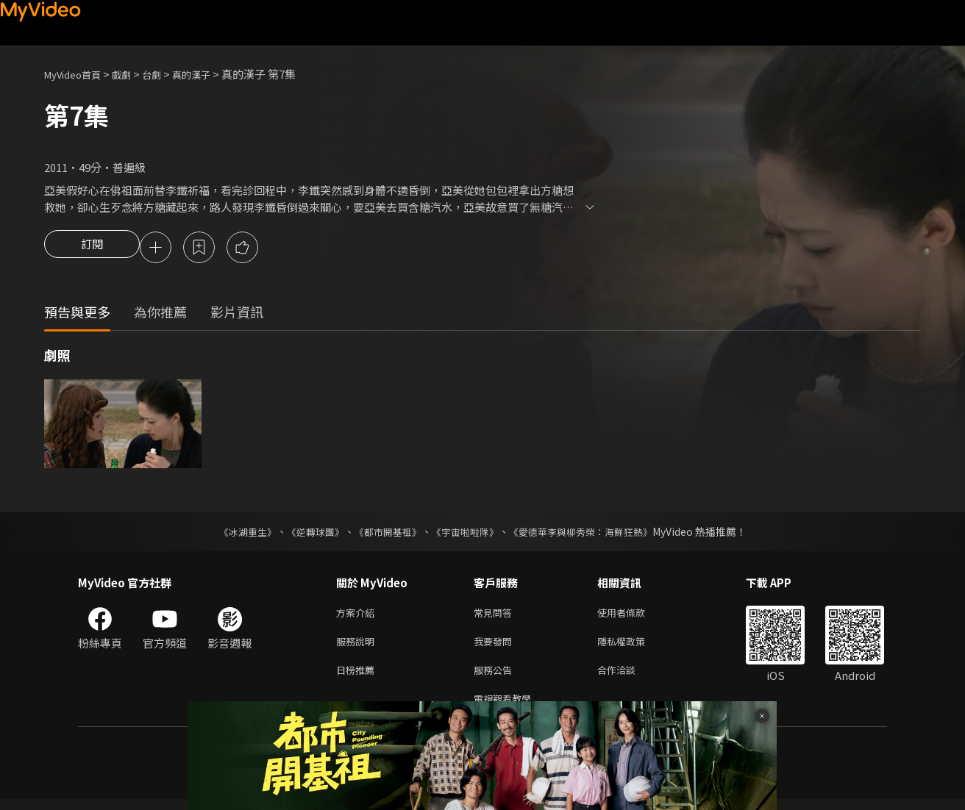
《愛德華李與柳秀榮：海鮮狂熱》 (590, 533)
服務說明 (358, 646)
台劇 (166, 74)
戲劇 (133, 74)
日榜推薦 (358, 677)
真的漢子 (210, 74)
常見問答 (496, 615)
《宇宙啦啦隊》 (466, 533)
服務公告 (496, 677)
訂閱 (92, 248)
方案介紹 (358, 615)
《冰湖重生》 (235, 533)
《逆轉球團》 (307, 533)
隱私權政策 (633, 646)
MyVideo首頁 (77, 74)
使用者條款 (633, 615)
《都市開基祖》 (384, 533)
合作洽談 (628, 677)
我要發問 (496, 646)
